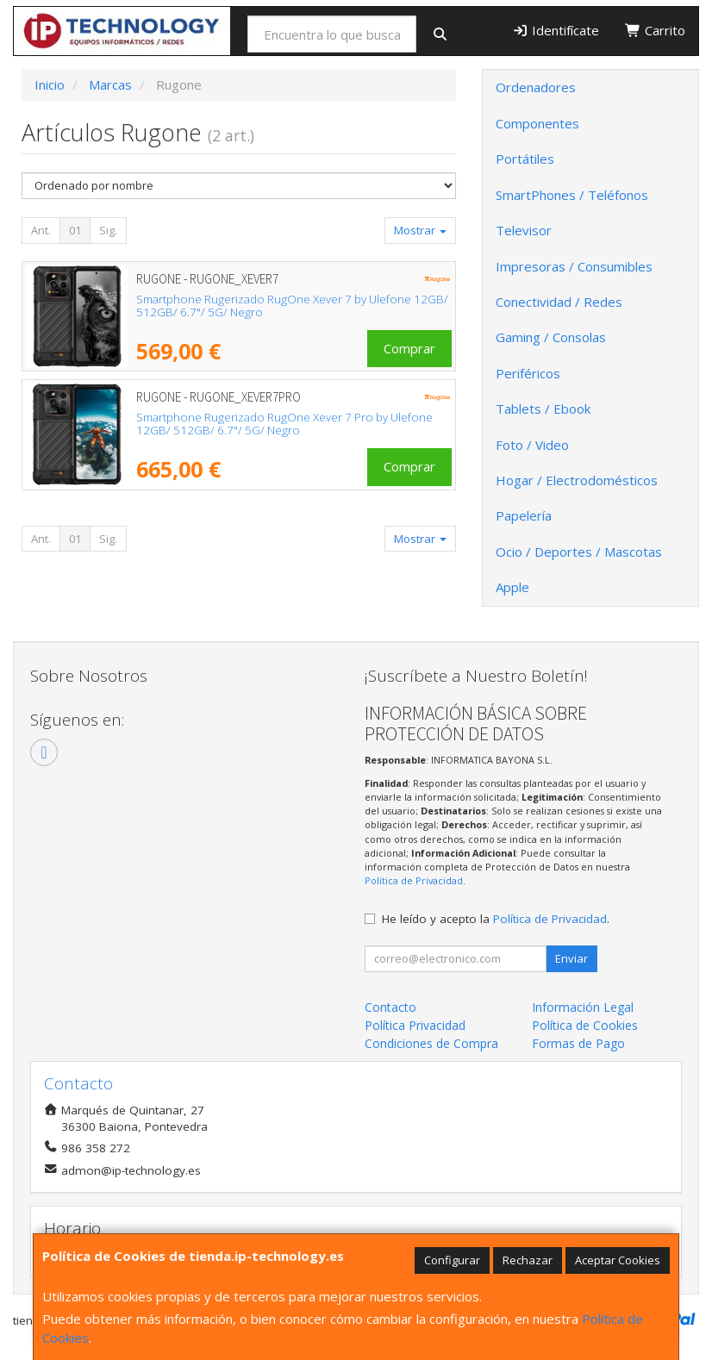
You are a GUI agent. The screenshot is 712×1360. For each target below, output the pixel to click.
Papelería (524, 515)
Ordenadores (536, 87)
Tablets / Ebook (543, 408)
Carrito (655, 30)
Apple (512, 587)
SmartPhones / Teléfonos (572, 194)
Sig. (108, 230)
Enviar (571, 958)
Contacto (390, 1007)
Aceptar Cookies (617, 1260)
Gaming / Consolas (551, 337)
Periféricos (528, 373)
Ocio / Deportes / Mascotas (579, 551)
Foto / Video (532, 444)
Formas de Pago (578, 1043)
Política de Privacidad (414, 880)
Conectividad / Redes (559, 301)
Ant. (41, 230)
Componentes (537, 123)
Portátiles (525, 158)
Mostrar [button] (420, 230)
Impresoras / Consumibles (574, 266)
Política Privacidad (415, 1025)
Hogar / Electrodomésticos (577, 480)
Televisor (524, 230)
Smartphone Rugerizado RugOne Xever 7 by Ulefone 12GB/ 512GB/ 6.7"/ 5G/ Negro (292, 305)
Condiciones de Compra (431, 1043)
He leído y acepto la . (495, 918)
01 (75, 230)
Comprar (409, 348)
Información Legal (583, 1007)
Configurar (452, 1260)
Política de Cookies (585, 1025)
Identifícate (555, 30)
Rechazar (528, 1260)
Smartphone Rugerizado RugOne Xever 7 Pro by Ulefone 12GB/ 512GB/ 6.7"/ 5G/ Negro (284, 423)
